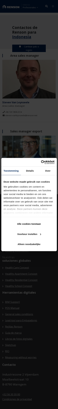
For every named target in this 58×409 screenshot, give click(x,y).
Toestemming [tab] (11, 170)
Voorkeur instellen (29, 234)
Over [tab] (48, 170)
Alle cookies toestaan (29, 224)
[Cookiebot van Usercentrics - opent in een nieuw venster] (41, 162)
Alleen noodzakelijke (29, 244)
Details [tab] (30, 170)
